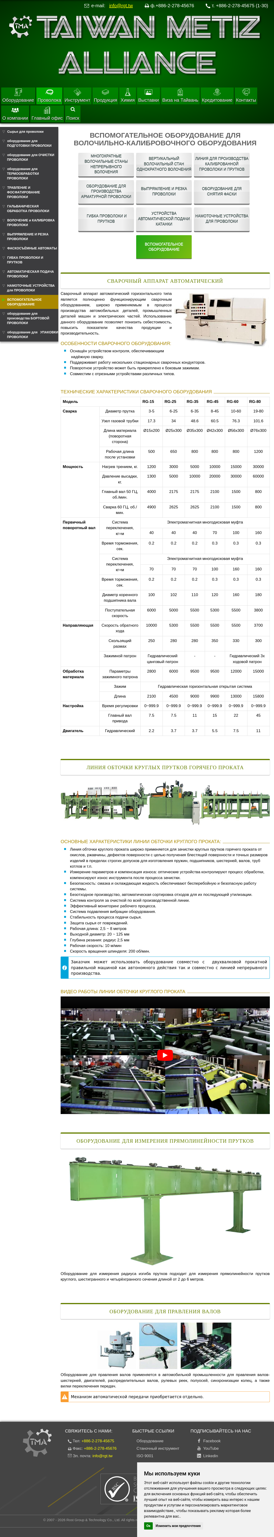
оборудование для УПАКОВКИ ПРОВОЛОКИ (32, 334)
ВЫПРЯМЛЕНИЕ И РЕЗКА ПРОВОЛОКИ (28, 236)
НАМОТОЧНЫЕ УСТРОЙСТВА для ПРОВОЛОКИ (31, 288)
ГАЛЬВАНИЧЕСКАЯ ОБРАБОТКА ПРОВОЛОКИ (28, 208)
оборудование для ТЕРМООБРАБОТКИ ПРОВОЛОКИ (23, 173)
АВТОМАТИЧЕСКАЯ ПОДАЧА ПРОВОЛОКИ (30, 274)
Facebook (211, 1441)
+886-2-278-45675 (97, 1441)
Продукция (105, 95)
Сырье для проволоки (25, 131)
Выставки (148, 95)
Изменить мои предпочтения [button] (178, 1526)
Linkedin (209, 1456)
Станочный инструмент (158, 1448)
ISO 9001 (145, 1456)
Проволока (49, 95)
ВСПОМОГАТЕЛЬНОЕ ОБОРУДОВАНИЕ (24, 302)
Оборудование (18, 95)
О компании (15, 113)
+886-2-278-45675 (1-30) (242, 5)
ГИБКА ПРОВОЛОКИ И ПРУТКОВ (25, 260)
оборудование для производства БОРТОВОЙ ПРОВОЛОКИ (28, 318)
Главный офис (47, 113)
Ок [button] (148, 1526)
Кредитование (217, 95)
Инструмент (77, 95)
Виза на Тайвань (180, 95)
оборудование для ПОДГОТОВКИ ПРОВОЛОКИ (29, 143)
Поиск (72, 114)
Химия (128, 95)
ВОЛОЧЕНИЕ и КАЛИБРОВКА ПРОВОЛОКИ (31, 222)
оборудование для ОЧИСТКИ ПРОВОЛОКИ (30, 157)
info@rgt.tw (121, 5)
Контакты (246, 95)
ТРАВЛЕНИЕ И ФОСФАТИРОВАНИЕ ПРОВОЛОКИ (23, 192)
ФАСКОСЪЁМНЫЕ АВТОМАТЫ (32, 248)
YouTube (210, 1448)
